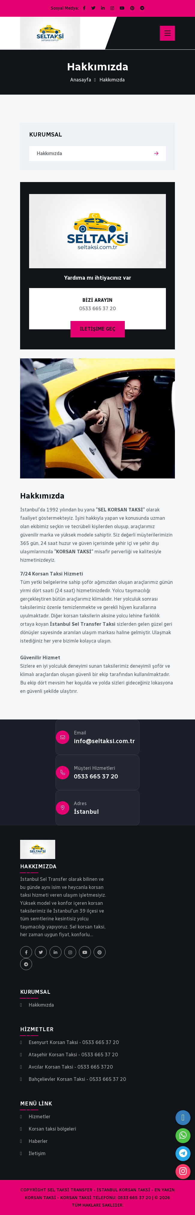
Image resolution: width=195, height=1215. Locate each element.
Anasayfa (80, 80)
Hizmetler (39, 1116)
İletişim (37, 1153)
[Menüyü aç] (167, 33)
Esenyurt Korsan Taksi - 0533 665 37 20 (73, 1042)
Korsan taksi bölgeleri (52, 1129)
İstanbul (86, 811)
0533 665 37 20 (96, 776)
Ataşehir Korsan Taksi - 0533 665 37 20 (73, 1054)
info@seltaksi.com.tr (104, 741)
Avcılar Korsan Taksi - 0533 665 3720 (70, 1067)
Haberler (38, 1141)
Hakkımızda (49, 153)
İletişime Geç (98, 329)
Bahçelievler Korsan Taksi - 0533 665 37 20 (77, 1079)
